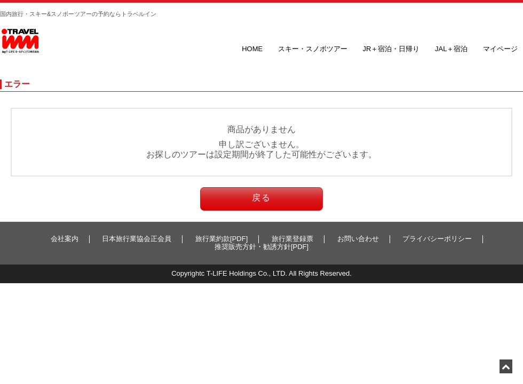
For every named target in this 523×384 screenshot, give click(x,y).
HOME (252, 49)
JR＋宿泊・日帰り (390, 49)
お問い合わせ (358, 239)
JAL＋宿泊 (451, 49)
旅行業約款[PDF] (221, 239)
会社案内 (64, 239)
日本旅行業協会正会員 (136, 239)
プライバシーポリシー (437, 239)
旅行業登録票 (292, 239)
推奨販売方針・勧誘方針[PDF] (261, 247)
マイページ (500, 49)
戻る (261, 197)
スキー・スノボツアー (312, 49)
